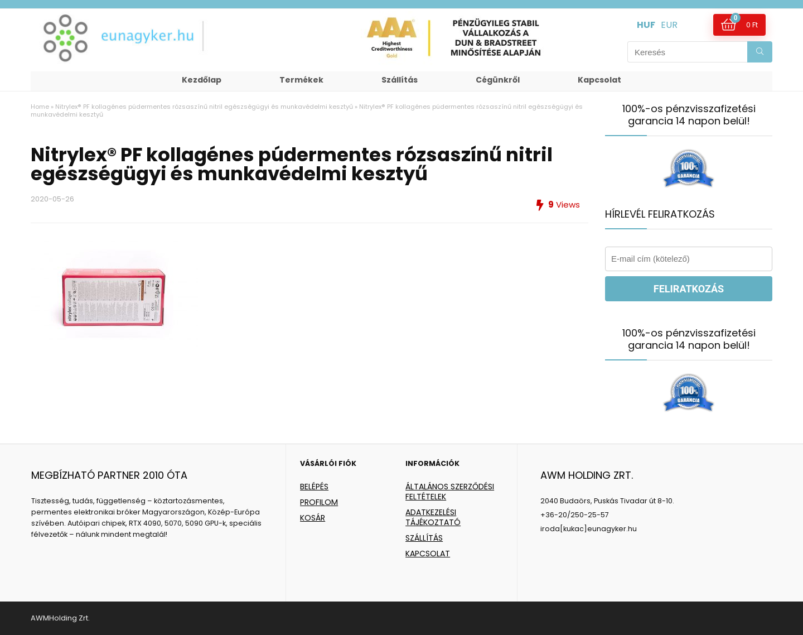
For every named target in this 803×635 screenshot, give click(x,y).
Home (40, 106)
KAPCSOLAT (427, 553)
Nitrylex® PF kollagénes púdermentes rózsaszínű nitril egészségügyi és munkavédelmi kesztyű (204, 106)
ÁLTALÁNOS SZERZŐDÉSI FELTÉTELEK (449, 491)
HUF (646, 24)
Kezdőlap (201, 79)
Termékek (301, 79)
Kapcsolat (599, 79)
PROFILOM (319, 502)
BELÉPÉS (314, 486)
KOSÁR (312, 517)
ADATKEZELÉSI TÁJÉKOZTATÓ (433, 517)
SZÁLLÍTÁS (424, 537)
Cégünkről (498, 79)
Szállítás (399, 79)
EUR (669, 24)
